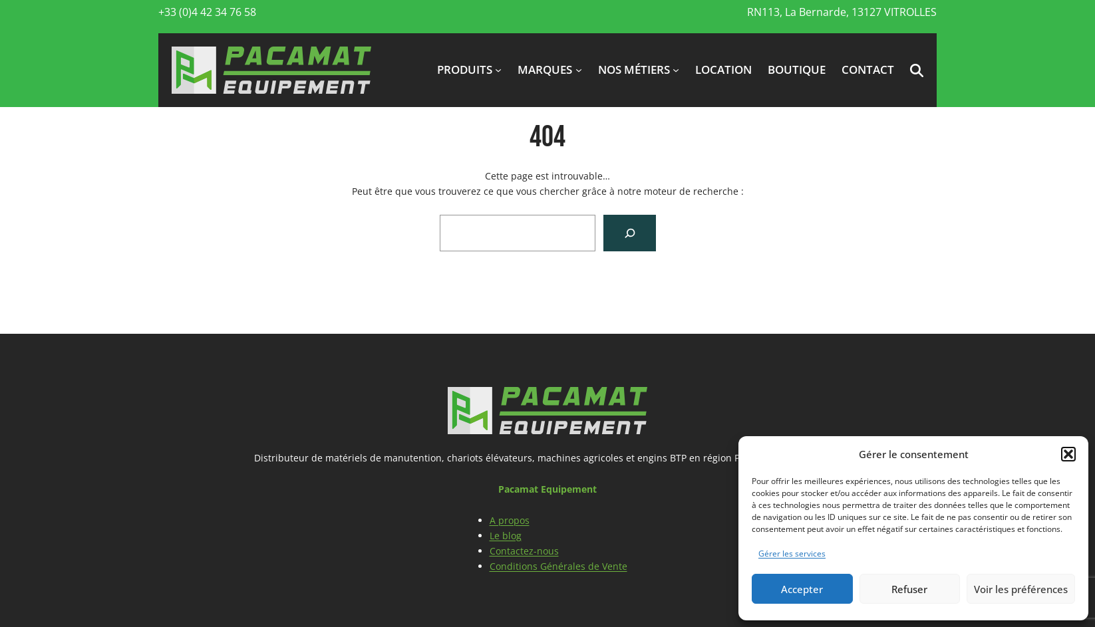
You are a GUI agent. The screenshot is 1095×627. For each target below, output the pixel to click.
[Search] (629, 233)
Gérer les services (792, 553)
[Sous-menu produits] (498, 69)
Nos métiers (634, 69)
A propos (510, 520)
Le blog (506, 535)
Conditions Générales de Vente (558, 566)
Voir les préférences (1021, 589)
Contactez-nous (524, 551)
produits (464, 69)
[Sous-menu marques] (578, 69)
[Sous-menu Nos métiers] (676, 69)
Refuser (909, 589)
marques (545, 69)
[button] (1068, 454)
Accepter (802, 589)
